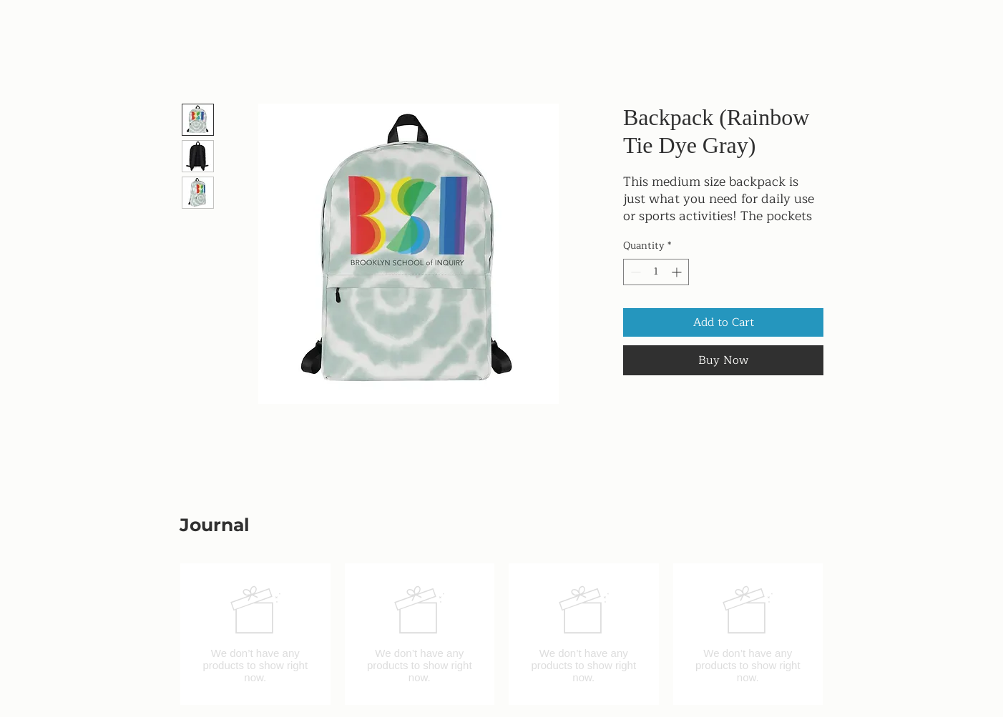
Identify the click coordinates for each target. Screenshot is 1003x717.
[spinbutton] (656, 272)
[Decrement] (634, 272)
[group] (501, 634)
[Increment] (678, 272)
